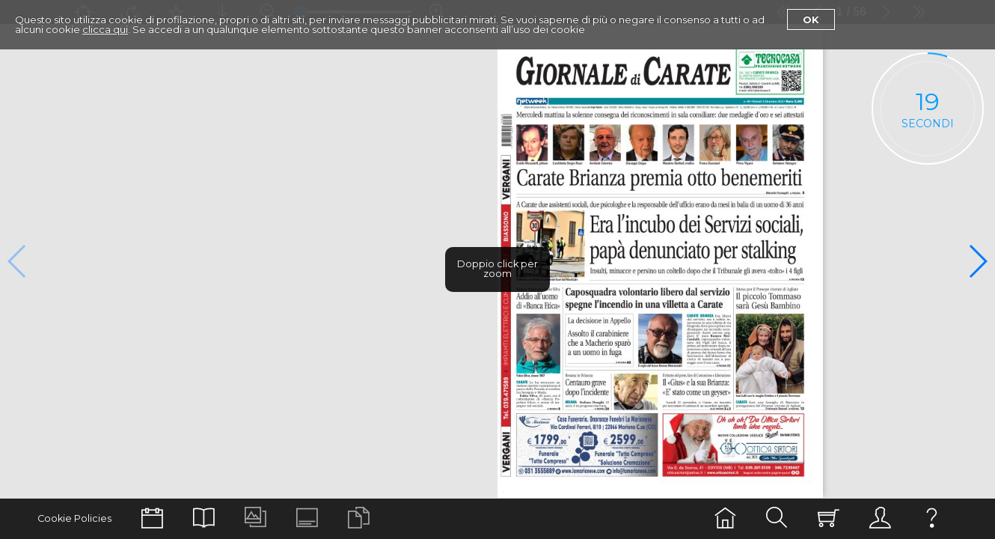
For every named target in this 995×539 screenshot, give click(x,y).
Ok (811, 19)
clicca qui (105, 29)
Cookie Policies (74, 518)
